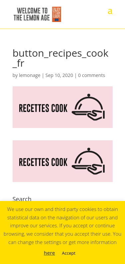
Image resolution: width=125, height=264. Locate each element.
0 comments (91, 75)
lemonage (30, 75)
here (49, 252)
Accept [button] (69, 253)
